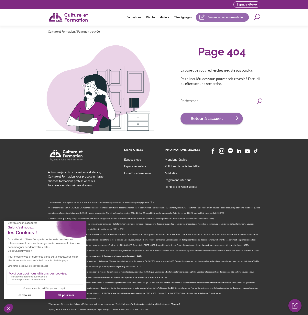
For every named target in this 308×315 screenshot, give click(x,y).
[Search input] (218, 100)
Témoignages (183, 17)
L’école (150, 17)
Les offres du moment (138, 173)
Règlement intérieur (178, 180)
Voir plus (175, 304)
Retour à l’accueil (207, 118)
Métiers (164, 17)
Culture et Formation (61, 31)
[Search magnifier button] (259, 100)
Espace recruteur (135, 166)
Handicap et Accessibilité (181, 186)
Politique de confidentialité (182, 166)
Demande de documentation (225, 17)
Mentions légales (176, 159)
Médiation (171, 173)
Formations (133, 17)
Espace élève (246, 4)
